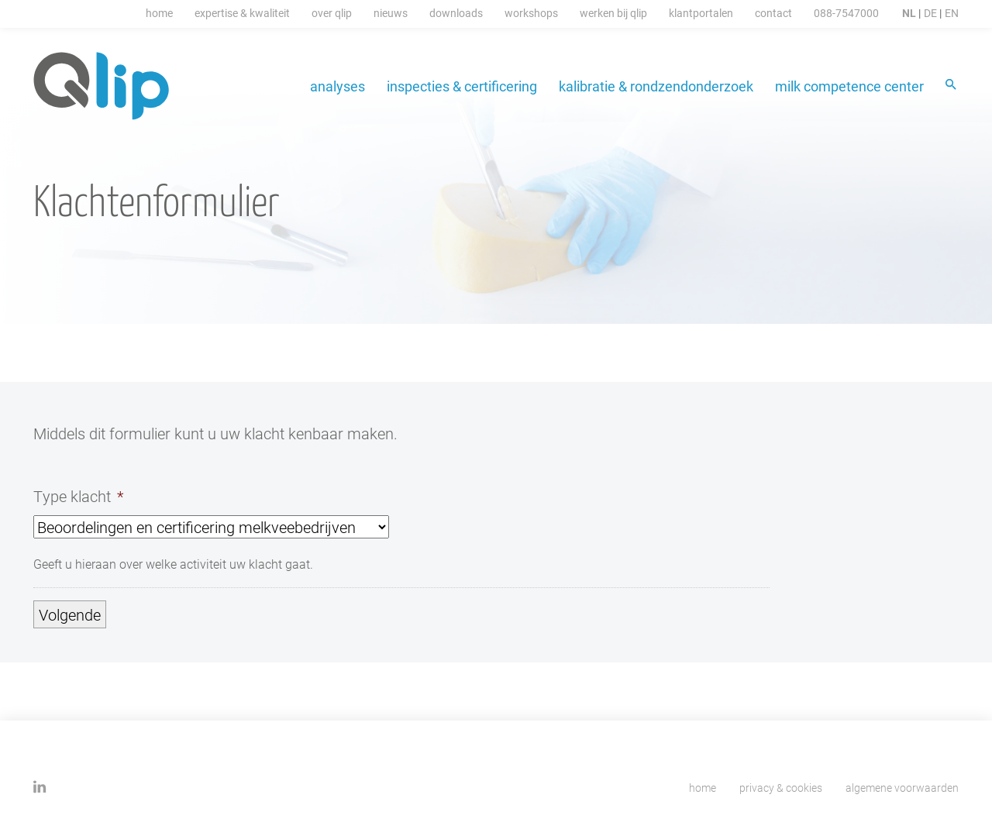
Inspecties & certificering (462, 86)
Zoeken (952, 85)
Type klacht (78, 496)
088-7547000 (846, 12)
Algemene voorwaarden (902, 787)
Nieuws (391, 12)
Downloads (456, 12)
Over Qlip (332, 12)
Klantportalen (701, 12)
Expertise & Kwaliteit (242, 12)
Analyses (337, 86)
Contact (773, 12)
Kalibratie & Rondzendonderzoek (656, 86)
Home (159, 12)
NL (909, 12)
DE (930, 12)
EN (952, 12)
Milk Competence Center (849, 86)
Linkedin (39, 786)
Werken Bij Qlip (613, 12)
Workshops (531, 12)
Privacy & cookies (780, 787)
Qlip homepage (101, 86)
